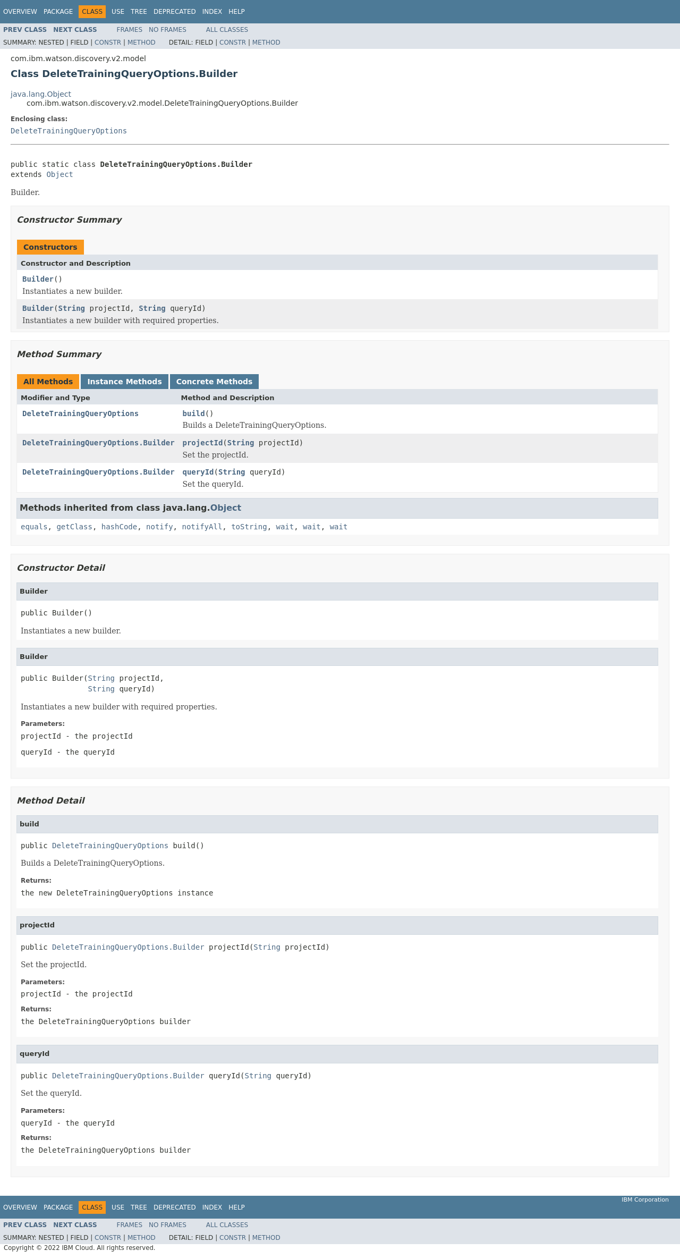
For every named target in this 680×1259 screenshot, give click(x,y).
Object (59, 174)
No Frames (167, 29)
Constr (108, 42)
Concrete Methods (214, 381)
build (194, 413)
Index (212, 11)
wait (285, 526)
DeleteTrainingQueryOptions (69, 130)
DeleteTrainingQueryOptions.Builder (98, 442)
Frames (130, 29)
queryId (198, 472)
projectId (203, 442)
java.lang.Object (41, 94)
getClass (74, 526)
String (71, 308)
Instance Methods (124, 381)
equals (34, 526)
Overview (20, 11)
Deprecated (175, 11)
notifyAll (202, 526)
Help (236, 11)
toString (249, 526)
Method (142, 42)
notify (159, 526)
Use (118, 11)
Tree (139, 11)
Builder (38, 279)
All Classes (227, 29)
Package (58, 11)
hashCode (119, 526)
